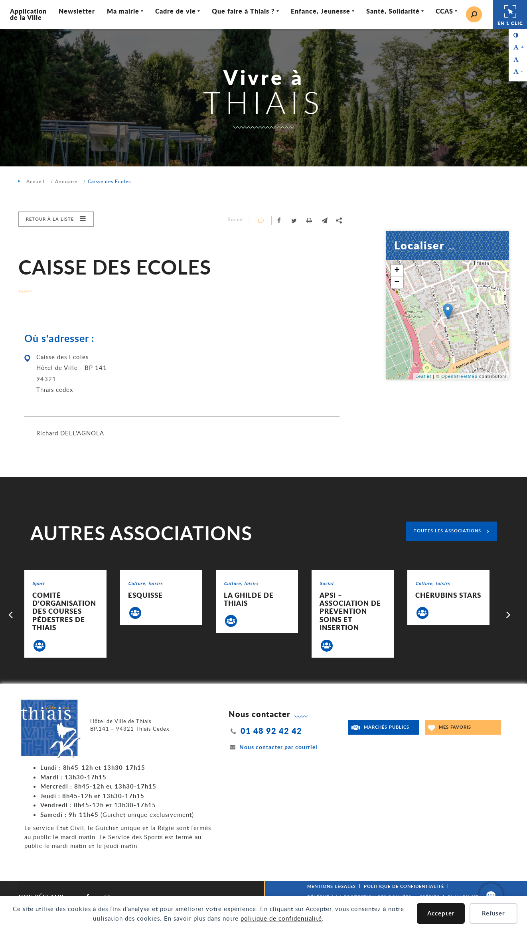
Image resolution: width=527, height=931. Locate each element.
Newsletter (77, 11)
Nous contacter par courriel (273, 747)
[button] (324, 220)
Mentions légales (331, 886)
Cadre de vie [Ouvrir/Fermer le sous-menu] (175, 11)
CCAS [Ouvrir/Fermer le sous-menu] (444, 11)
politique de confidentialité (281, 918)
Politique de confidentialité (404, 886)
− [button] (397, 283)
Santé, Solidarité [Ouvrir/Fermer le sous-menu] (393, 11)
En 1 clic (510, 14)
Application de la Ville (28, 14)
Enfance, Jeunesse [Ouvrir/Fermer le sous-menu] (320, 11)
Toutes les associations (447, 531)
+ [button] (397, 271)
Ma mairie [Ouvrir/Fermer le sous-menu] (123, 11)
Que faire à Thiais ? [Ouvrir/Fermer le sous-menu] (243, 11)
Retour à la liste (50, 219)
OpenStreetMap (459, 376)
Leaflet (423, 376)
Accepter (441, 913)
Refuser (493, 913)
